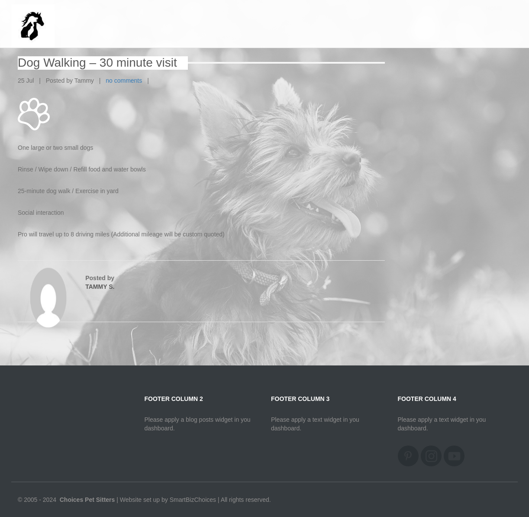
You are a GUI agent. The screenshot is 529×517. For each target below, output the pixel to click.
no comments (124, 80)
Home (494, 17)
